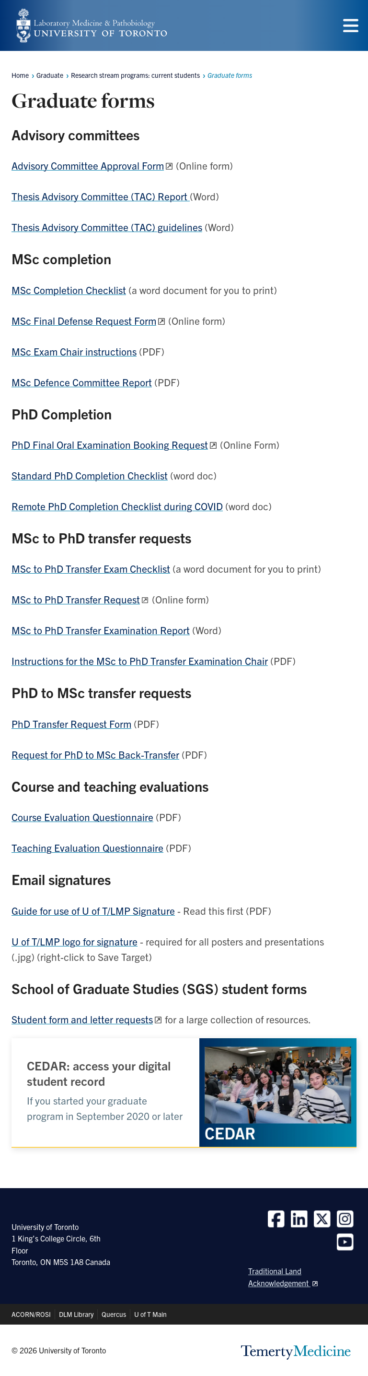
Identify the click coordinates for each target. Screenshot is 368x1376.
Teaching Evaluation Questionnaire (87, 847)
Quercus (114, 1314)
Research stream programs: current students (135, 75)
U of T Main (150, 1314)
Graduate (49, 75)
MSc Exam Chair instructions (74, 351)
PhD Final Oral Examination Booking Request (110, 444)
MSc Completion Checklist (69, 289)
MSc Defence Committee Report (82, 382)
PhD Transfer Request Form (71, 723)
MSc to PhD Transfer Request (76, 599)
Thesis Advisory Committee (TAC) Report (101, 196)
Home (20, 75)
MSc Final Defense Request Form (84, 320)
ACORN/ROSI (31, 1314)
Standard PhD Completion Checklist (90, 475)
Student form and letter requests (82, 1019)
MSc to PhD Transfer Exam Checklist (91, 568)
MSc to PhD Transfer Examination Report (101, 630)
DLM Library (76, 1314)
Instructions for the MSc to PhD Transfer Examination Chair (140, 660)
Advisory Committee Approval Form (88, 165)
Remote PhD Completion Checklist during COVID (117, 506)
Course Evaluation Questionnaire (82, 817)
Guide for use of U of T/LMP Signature (93, 910)
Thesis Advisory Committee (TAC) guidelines (107, 227)
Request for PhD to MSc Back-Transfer (95, 754)
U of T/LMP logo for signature (75, 941)
